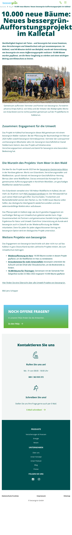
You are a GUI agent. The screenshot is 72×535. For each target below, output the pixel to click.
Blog (10, 7)
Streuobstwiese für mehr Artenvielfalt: (25, 262)
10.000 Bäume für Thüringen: (21, 271)
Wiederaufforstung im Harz (20, 255)
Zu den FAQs (14, 324)
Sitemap (67, 496)
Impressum (41, 496)
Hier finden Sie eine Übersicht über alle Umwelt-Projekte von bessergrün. (33, 282)
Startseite (3, 7)
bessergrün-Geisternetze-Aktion (54, 169)
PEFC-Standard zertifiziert (35, 194)
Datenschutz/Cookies (10, 496)
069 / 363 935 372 (36, 377)
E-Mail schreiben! (34, 410)
